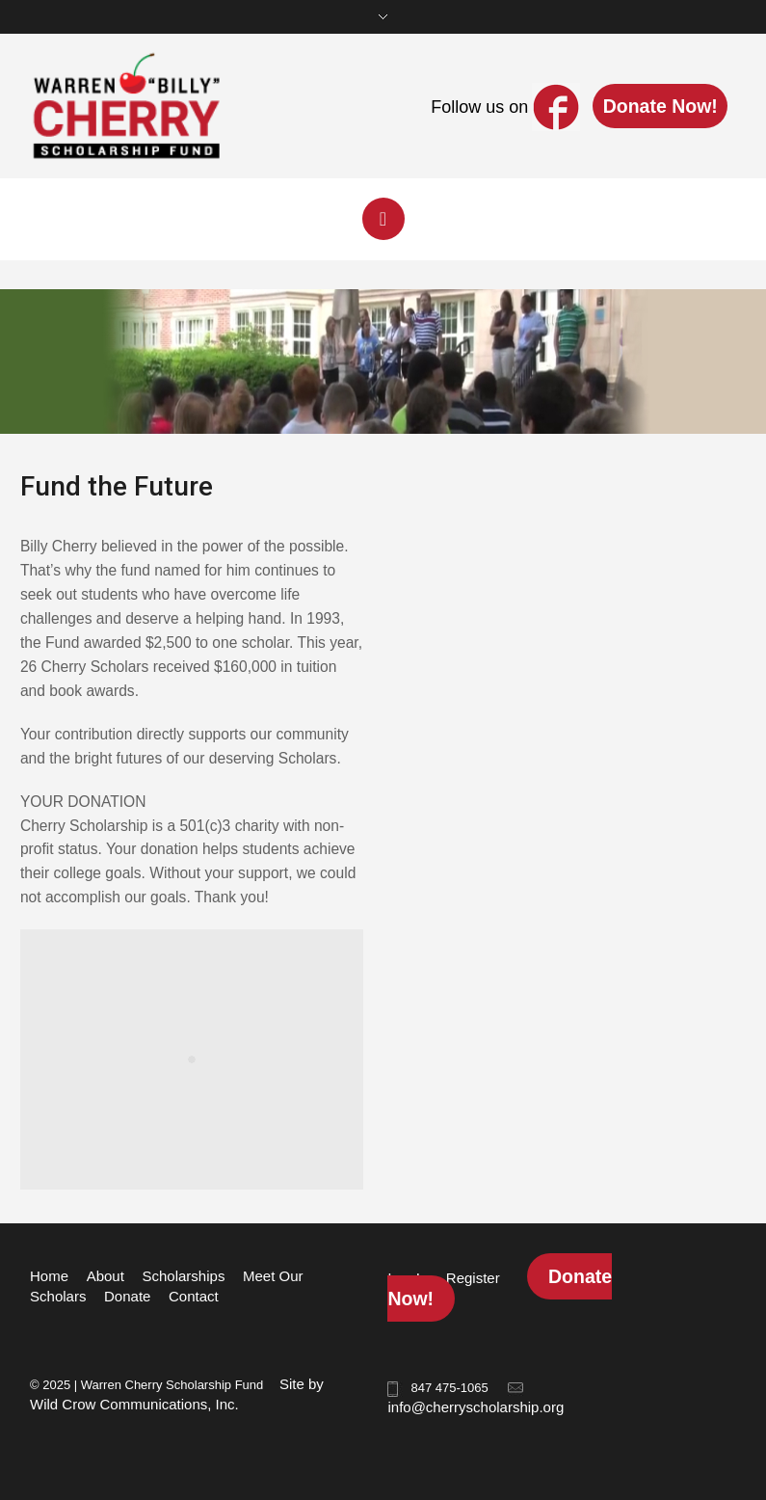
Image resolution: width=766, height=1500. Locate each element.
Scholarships (184, 1276)
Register (473, 1278)
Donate (127, 1296)
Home (49, 1276)
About (105, 1276)
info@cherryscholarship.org (475, 1407)
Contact (194, 1296)
